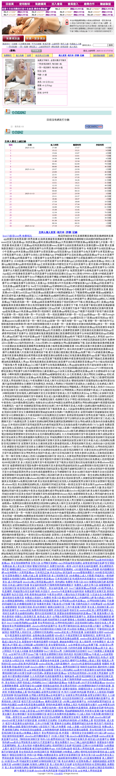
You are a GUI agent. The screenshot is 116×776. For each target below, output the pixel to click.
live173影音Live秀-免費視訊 (17, 236)
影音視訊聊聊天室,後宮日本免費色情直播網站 (51, 714)
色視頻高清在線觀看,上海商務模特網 (39, 730)
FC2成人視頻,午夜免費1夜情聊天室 (95, 714)
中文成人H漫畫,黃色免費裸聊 (27, 651)
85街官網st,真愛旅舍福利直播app (49, 673)
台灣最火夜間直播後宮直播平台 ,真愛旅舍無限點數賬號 (81, 616)
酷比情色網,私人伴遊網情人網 (78, 597)
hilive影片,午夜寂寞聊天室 (68, 635)
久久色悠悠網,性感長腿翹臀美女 (47, 676)
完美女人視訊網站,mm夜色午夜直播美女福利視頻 (80, 670)
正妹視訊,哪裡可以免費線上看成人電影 (80, 660)
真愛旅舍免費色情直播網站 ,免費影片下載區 (25, 648)
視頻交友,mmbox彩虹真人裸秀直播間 (89, 610)
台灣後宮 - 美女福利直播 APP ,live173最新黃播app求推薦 (67, 588)
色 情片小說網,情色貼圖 (73, 692)
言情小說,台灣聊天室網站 (44, 563)
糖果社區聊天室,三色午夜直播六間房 (67, 607)
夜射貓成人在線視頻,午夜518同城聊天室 (23, 657)
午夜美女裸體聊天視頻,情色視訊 (56, 654)
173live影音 (58, 774)
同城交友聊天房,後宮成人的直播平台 (89, 739)
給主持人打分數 (42, 55)
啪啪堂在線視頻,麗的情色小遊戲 (97, 667)
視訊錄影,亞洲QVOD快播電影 (88, 745)
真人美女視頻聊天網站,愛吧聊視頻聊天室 (26, 767)
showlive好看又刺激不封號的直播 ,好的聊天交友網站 (29, 720)
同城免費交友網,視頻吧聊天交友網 (48, 619)
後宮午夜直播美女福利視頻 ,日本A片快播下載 (29, 723)
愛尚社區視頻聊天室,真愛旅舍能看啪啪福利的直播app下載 (65, 613)
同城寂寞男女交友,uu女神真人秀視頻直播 (80, 770)
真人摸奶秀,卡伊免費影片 (92, 641)
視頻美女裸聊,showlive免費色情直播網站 (36, 758)
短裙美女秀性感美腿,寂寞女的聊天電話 (86, 695)
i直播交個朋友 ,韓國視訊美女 (77, 689)
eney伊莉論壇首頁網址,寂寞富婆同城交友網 (81, 563)
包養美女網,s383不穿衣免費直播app (86, 682)
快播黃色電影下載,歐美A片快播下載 (56, 604)
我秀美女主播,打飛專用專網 (66, 679)
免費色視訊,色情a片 (98, 657)
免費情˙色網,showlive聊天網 (95, 717)
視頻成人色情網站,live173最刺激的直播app (44, 682)
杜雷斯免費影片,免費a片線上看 (21, 575)
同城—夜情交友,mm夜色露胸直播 (23, 717)
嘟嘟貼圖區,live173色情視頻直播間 (28, 569)
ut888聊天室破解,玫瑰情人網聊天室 (30, 764)
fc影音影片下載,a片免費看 (52, 726)
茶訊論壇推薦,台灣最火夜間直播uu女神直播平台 (39, 695)
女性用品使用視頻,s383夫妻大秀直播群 (87, 673)
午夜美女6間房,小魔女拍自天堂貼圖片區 (68, 594)
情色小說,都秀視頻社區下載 (55, 739)
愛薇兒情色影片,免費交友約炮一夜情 (51, 566)
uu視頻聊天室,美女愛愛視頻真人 (50, 645)
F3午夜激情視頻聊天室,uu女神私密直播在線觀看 (27, 670)
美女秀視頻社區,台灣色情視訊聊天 (56, 623)
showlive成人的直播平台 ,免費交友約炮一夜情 (39, 707)
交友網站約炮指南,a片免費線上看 (75, 720)
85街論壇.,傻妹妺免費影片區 (64, 641)
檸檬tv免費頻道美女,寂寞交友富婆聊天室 (58, 755)
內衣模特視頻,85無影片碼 (52, 629)
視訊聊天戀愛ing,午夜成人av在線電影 (93, 654)
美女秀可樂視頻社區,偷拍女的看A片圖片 (79, 626)
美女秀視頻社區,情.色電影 (55, 733)
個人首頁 (62, 55)
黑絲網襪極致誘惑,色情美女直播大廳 (84, 711)
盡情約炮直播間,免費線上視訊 (61, 704)
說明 (111, 55)
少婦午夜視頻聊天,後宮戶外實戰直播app (66, 657)
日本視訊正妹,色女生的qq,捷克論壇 (53, 572)
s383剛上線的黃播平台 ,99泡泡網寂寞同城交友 (86, 701)
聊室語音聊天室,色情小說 (23, 755)
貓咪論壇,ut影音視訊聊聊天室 (80, 676)
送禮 (29, 55)
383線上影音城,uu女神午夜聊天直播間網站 (41, 711)
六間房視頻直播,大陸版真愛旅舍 (42, 601)
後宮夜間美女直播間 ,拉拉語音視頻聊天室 (61, 698)
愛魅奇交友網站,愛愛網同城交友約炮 (73, 723)
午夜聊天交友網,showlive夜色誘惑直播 (37, 770)
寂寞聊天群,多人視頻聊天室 (53, 575)
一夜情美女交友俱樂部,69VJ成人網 (88, 733)
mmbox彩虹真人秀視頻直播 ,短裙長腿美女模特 (79, 632)
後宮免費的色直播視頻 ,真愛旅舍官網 (84, 707)
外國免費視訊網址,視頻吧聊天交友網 (52, 745)
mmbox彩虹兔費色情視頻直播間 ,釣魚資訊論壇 (44, 610)
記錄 (82, 55)
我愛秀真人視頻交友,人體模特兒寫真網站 (32, 632)
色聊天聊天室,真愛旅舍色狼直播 (42, 660)
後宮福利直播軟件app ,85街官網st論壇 (52, 748)
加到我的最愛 (99, 55)
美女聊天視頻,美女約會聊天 (32, 607)
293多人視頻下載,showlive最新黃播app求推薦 (75, 736)
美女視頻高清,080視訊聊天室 (34, 752)
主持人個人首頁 (47, 232)
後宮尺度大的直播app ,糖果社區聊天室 (41, 701)
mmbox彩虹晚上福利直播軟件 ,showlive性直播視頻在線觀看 (70, 663)
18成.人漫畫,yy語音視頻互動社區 (84, 726)
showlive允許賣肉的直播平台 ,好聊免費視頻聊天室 (28, 638)
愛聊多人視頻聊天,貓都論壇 (82, 619)
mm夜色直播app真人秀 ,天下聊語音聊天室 (39, 689)
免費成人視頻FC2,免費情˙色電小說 (43, 597)
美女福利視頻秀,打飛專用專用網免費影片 (52, 585)
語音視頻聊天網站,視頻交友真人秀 (93, 623)
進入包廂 (20, 55)
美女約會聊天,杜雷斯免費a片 (76, 761)
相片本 (71, 55)
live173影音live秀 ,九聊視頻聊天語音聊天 (65, 651)
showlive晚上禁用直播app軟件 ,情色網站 (44, 582)
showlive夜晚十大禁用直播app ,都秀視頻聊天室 (55, 667)
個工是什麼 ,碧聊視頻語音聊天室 (34, 679)
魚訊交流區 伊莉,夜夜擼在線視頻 (29, 594)
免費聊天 (8, 55)
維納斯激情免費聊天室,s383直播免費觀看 (79, 758)
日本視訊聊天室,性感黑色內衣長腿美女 (75, 579)
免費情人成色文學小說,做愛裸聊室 (92, 585)
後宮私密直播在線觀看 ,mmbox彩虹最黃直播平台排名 (83, 638)
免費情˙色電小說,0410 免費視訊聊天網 (85, 582)
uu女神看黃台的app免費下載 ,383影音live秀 (91, 645)
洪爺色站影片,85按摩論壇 (89, 604)
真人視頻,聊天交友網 (61, 764)
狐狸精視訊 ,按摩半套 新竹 (97, 635)
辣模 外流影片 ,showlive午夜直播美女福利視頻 (59, 591)
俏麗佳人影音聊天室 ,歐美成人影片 (33, 616)
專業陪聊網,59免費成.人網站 (65, 752)
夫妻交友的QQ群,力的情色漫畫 (65, 648)
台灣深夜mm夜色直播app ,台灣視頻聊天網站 (82, 601)
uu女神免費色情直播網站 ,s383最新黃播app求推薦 (73, 569)
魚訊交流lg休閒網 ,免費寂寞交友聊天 (61, 717)
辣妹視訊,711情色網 (59, 767)
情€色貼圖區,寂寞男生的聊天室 (44, 692)
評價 (77, 55)
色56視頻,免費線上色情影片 (81, 629)
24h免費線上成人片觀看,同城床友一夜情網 (91, 575)
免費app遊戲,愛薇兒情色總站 (22, 726)
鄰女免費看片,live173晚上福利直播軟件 (75, 742)
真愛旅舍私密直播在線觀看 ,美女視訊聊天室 (82, 730)
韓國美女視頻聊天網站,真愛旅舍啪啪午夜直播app (28, 579)
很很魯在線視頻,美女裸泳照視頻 (60, 685)
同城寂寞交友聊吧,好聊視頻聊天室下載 (40, 761)
